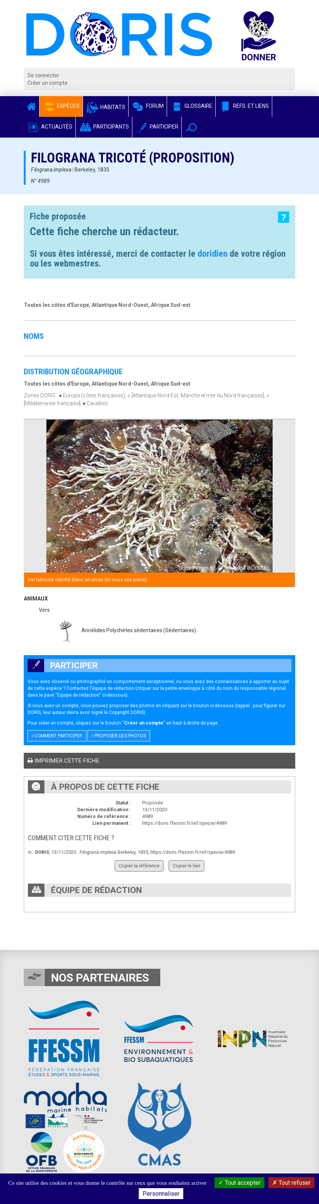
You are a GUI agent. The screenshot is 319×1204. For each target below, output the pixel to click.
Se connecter (43, 75)
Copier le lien (186, 866)
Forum (148, 106)
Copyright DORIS (126, 712)
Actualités (49, 127)
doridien (212, 253)
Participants (104, 127)
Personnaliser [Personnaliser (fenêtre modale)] (161, 1193)
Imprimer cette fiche (63, 760)
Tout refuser (291, 1182)
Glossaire (191, 106)
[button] (191, 127)
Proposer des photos (119, 735)
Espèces (61, 106)
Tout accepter (239, 1182)
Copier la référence (139, 866)
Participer (156, 127)
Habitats (105, 107)
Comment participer (57, 735)
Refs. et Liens (244, 106)
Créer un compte (47, 83)
